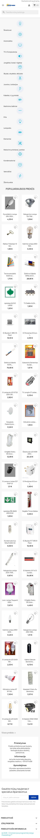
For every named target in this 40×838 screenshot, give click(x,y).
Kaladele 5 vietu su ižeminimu (30, 690)
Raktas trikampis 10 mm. (10, 245)
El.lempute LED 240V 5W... (10, 661)
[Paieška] (20, 12)
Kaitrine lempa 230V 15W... (30, 245)
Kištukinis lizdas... (30, 422)
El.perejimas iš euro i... (30, 334)
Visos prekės (9, 733)
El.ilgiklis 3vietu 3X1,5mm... (30, 601)
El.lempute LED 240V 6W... (10, 720)
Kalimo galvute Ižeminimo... (30, 661)
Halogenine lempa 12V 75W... (30, 215)
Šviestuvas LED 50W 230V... (30, 453)
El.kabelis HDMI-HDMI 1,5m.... (30, 720)
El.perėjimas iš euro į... (30, 482)
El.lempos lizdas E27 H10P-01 (10, 482)
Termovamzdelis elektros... (10, 275)
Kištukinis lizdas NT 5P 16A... (10, 690)
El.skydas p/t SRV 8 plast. (30, 542)
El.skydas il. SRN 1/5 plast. (10, 334)
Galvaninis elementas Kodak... (30, 364)
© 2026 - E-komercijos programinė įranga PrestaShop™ (18, 834)
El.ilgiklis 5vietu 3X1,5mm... (10, 453)
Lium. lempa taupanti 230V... (10, 601)
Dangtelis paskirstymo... (10, 423)
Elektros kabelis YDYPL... (10, 364)
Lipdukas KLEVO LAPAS (10, 304)
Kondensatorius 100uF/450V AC (10, 542)
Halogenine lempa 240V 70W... (10, 572)
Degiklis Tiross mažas (30, 511)
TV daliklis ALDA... (30, 303)
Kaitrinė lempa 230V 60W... (10, 631)
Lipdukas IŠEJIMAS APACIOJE (10, 512)
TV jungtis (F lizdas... (30, 392)
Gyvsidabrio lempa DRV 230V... (10, 215)
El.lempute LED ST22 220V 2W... (10, 393)
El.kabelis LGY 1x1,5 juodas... (30, 572)
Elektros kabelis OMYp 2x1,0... (30, 275)
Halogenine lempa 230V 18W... (30, 631)
